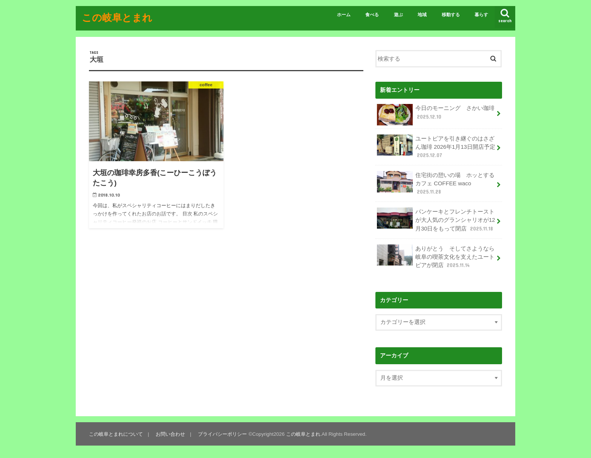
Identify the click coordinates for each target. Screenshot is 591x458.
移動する (451, 14)
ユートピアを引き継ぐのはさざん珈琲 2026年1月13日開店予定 (436, 146)
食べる (372, 14)
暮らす (481, 14)
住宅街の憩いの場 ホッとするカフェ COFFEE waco (436, 183)
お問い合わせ (170, 434)
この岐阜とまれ (117, 17)
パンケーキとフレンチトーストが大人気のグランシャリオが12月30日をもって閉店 (436, 220)
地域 (422, 14)
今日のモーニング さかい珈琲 (436, 114)
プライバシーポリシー (222, 434)
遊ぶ (398, 14)
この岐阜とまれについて (116, 434)
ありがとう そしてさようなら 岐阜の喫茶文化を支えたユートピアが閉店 (438, 256)
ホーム (344, 14)
